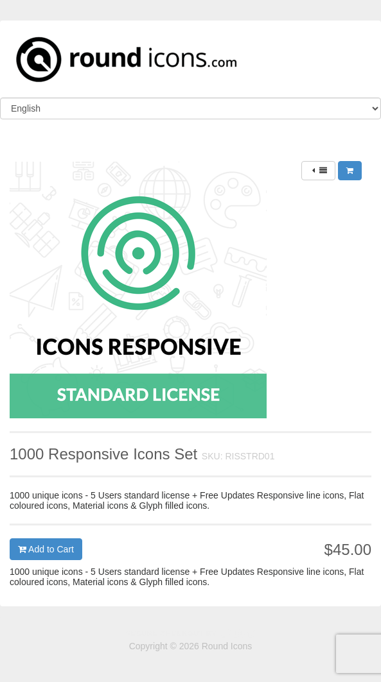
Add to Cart (46, 549)
